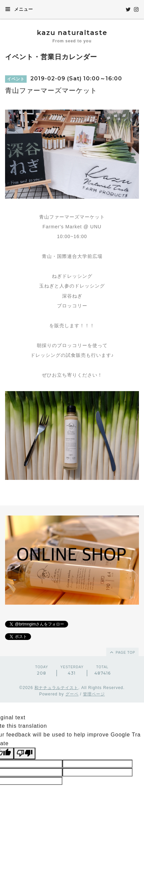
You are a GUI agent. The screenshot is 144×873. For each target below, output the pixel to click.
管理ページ (94, 694)
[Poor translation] (24, 753)
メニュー (19, 9)
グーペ (72, 694)
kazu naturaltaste (72, 33)
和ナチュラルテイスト (56, 687)
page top (122, 652)
